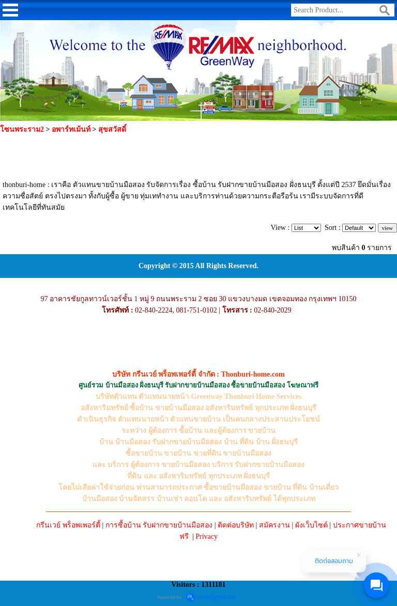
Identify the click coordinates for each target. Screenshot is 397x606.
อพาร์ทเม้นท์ (71, 129)
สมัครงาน (274, 525)
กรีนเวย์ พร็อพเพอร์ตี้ (68, 525)
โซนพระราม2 (22, 129)
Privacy (206, 536)
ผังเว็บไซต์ (311, 525)
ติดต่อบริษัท (236, 525)
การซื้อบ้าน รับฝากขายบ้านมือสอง (159, 525)
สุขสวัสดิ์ (112, 129)
